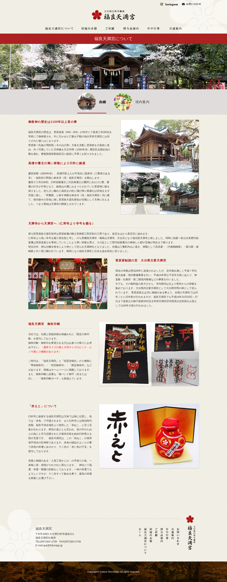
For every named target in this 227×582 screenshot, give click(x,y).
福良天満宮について (59, 28)
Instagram (170, 4)
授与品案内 (131, 28)
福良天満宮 (113, 15)
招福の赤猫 (89, 28)
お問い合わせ (192, 4)
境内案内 (142, 102)
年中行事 (153, 28)
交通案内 (175, 28)
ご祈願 (110, 28)
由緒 (102, 102)
